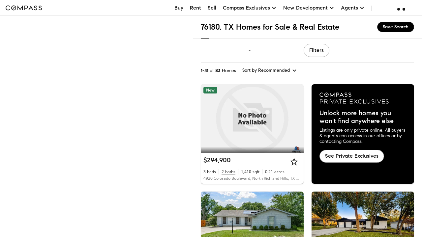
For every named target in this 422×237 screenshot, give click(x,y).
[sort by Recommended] (269, 70)
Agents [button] (353, 8)
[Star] (294, 161)
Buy (178, 8)
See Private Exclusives (351, 156)
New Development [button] (308, 8)
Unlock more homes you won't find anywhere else (356, 117)
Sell (212, 8)
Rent (195, 8)
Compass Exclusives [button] (250, 8)
